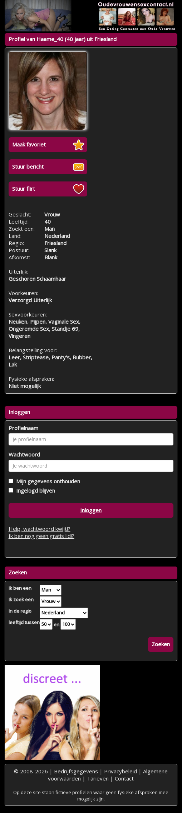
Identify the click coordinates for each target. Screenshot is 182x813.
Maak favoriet (29, 144)
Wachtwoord (24, 454)
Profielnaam (23, 428)
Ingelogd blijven (34, 490)
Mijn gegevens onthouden (46, 481)
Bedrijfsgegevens (76, 771)
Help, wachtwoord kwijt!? (39, 528)
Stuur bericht (28, 166)
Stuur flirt (23, 188)
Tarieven (98, 778)
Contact (124, 778)
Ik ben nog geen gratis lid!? (41, 535)
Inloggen (91, 510)
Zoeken (161, 644)
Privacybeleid (120, 771)
